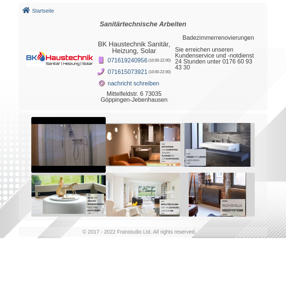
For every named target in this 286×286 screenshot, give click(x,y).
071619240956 (127, 60)
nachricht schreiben (133, 83)
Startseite (38, 11)
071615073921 (127, 72)
